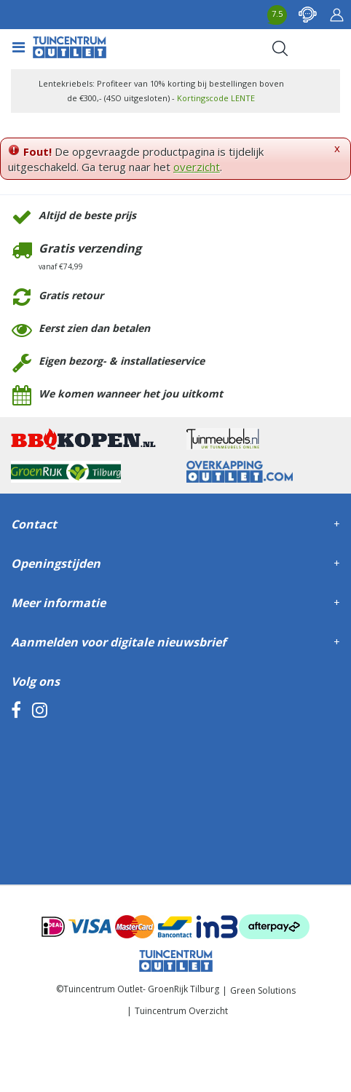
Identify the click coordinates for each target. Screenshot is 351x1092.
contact (307, 14)
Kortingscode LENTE (216, 97)
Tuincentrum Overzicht (181, 1011)
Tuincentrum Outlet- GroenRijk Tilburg (141, 989)
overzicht (196, 166)
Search (279, 48)
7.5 (277, 13)
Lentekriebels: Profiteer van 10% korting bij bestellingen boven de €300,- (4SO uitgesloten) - (161, 90)
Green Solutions (263, 990)
